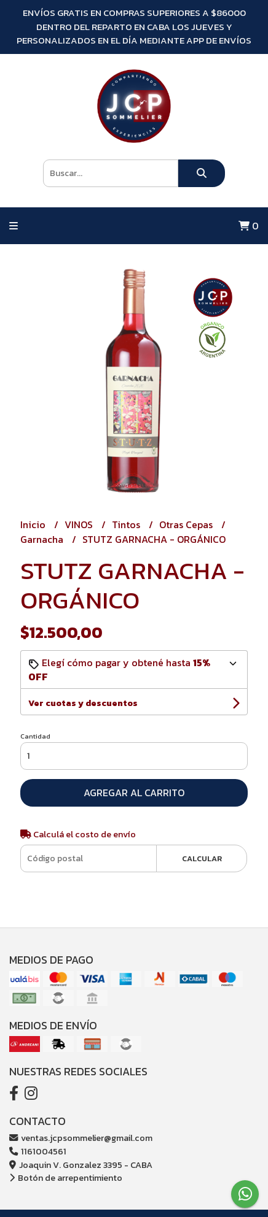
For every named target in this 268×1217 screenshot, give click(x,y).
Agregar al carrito (134, 792)
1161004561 (37, 1151)
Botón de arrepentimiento (65, 1177)
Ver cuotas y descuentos (83, 703)
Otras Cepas (187, 524)
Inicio (34, 524)
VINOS (80, 524)
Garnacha (43, 539)
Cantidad (35, 736)
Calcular (202, 858)
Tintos (127, 524)
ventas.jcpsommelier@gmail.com (80, 1138)
